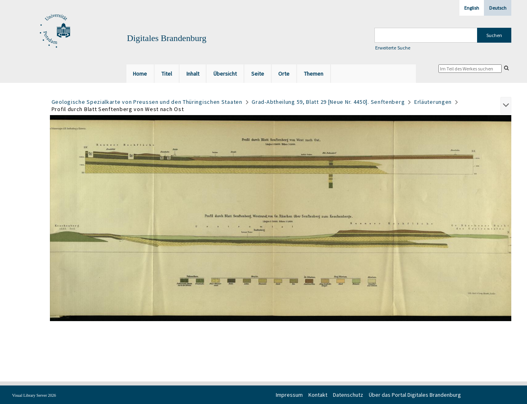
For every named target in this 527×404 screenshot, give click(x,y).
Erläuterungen (433, 101)
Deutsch (497, 8)
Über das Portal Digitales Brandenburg (415, 394)
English (471, 8)
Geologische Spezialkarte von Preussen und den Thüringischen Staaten (147, 101)
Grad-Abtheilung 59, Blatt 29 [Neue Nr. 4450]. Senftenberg (328, 101)
